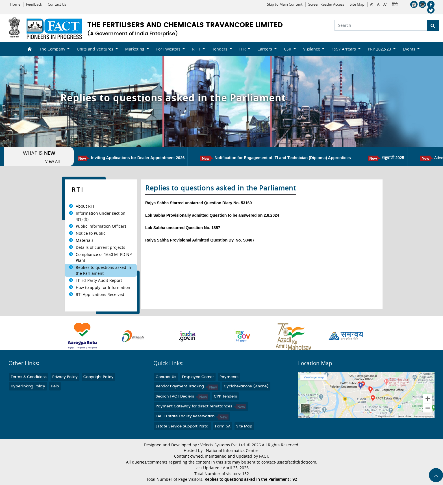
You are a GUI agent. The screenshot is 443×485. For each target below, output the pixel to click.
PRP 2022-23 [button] (380, 49)
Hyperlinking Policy (28, 386)
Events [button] (409, 49)
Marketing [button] (135, 49)
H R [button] (243, 49)
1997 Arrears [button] (344, 49)
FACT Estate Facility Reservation (192, 416)
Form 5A (223, 426)
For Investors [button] (169, 49)
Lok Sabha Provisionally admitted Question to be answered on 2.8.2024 (212, 215)
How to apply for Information (103, 287)
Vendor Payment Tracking (187, 386)
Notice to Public (90, 233)
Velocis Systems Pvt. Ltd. (223, 444)
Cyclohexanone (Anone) (246, 386)
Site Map (357, 4)
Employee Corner (198, 377)
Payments (229, 377)
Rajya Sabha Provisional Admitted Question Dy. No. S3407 (200, 240)
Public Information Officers (101, 226)
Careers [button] (265, 49)
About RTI (85, 206)
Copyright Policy (98, 377)
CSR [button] (288, 49)
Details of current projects (100, 247)
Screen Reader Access (326, 4)
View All (52, 161)
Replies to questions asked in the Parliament (103, 270)
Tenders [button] (220, 49)
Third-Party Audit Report (99, 280)
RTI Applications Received (100, 294)
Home (15, 4)
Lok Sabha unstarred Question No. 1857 (182, 227)
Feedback (34, 4)
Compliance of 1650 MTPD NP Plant (104, 257)
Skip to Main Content (285, 4)
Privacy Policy (65, 377)
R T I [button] (196, 49)
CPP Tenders (225, 396)
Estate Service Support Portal (182, 426)
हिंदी (395, 4)
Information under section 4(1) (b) (100, 216)
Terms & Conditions (29, 377)
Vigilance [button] (312, 49)
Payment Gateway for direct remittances (201, 406)
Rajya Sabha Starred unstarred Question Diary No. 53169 (198, 203)
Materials (85, 240)
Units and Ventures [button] (95, 49)
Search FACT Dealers (182, 396)
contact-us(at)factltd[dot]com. (289, 462)
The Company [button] (52, 49)
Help (55, 386)
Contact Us (57, 4)
